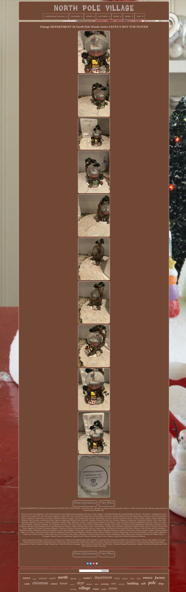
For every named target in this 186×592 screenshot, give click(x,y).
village (84, 588)
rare (113, 583)
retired (54, 583)
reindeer (72, 584)
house (64, 583)
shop (161, 583)
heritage (73, 589)
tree (80, 579)
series (113, 588)
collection (73, 579)
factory (160, 578)
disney (34, 579)
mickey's (89, 584)
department (103, 577)
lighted (125, 579)
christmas (40, 583)
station (96, 589)
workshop (105, 584)
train (96, 584)
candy (27, 584)
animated (43, 578)
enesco (147, 578)
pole (152, 582)
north (63, 577)
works (138, 579)
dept (80, 583)
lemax (117, 578)
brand (104, 589)
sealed (52, 578)
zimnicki (122, 584)
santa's (87, 578)
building (132, 583)
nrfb (143, 583)
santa (26, 578)
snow (132, 578)
